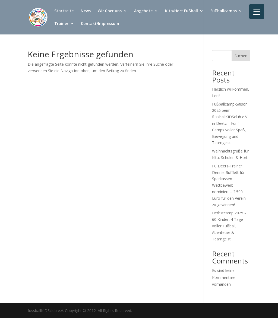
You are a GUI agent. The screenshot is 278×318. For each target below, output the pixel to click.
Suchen (241, 55)
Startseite (64, 11)
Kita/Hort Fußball (181, 11)
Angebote (143, 11)
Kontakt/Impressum (100, 24)
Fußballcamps (223, 11)
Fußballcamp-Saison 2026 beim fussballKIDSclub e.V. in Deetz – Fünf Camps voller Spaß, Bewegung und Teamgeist (230, 123)
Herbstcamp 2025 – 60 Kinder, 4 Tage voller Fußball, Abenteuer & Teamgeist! (229, 225)
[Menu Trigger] (256, 11)
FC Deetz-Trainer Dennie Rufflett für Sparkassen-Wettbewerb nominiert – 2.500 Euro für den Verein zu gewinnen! (229, 185)
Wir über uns (110, 11)
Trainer (61, 24)
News (86, 11)
